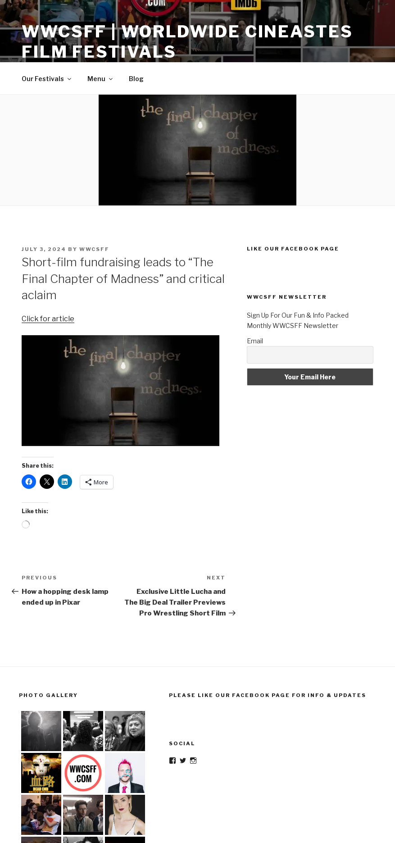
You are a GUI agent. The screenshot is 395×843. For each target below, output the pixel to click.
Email (255, 341)
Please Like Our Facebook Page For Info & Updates (267, 695)
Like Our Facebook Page (293, 249)
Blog (136, 78)
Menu (100, 78)
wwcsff (94, 249)
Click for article (48, 318)
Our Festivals (47, 78)
